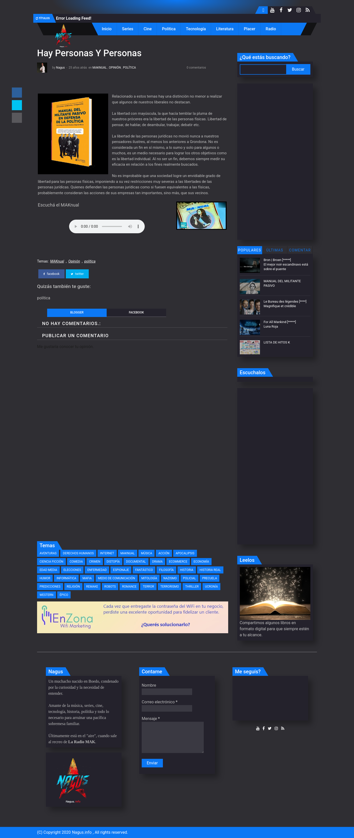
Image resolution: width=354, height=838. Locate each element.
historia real (210, 570)
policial (189, 578)
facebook (51, 274)
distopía (113, 561)
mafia (87, 578)
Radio (271, 28)
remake (92, 586)
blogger (77, 312)
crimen (94, 561)
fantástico (144, 570)
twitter (77, 274)
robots (110, 586)
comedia (76, 561)
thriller (192, 586)
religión (73, 586)
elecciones (72, 570)
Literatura (224, 28)
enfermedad (97, 570)
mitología (149, 578)
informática (66, 578)
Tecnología (196, 28)
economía (201, 561)
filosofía (166, 570)
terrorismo (169, 586)
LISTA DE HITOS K (277, 342)
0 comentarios (196, 67)
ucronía (211, 586)
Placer (249, 28)
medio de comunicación (116, 578)
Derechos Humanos (78, 553)
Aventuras (48, 553)
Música (146, 553)
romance (129, 586)
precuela (209, 578)
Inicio (107, 28)
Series (127, 28)
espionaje (121, 570)
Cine (147, 28)
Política (168, 28)
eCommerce (178, 561)
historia (186, 570)
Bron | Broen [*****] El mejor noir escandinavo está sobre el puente (286, 264)
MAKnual (100, 67)
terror (148, 586)
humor (45, 578)
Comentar (300, 250)
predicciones (50, 586)
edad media (48, 570)
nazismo (170, 578)
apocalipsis (185, 553)
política (129, 67)
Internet (107, 553)
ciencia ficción (51, 561)
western (46, 595)
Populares (249, 250)
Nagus (60, 67)
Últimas (274, 250)
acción (163, 553)
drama (157, 561)
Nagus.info (82, 832)
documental (136, 561)
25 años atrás (78, 67)
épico (64, 595)
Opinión (115, 67)
